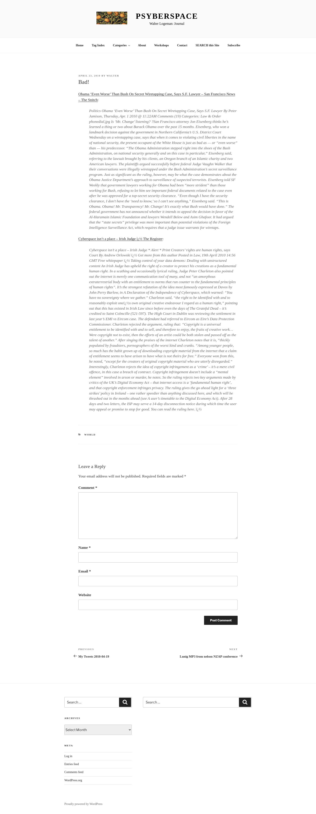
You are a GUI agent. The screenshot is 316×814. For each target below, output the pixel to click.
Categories (122, 45)
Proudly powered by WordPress (83, 804)
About (142, 45)
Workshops (161, 45)
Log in (68, 756)
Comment (87, 487)
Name (84, 547)
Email (84, 571)
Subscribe (234, 45)
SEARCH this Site (207, 45)
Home (80, 45)
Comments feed (73, 772)
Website (84, 595)
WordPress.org (73, 780)
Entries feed (71, 764)
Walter (113, 75)
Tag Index (98, 45)
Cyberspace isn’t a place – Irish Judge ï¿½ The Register (120, 239)
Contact (182, 45)
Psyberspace (167, 16)
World (90, 434)
